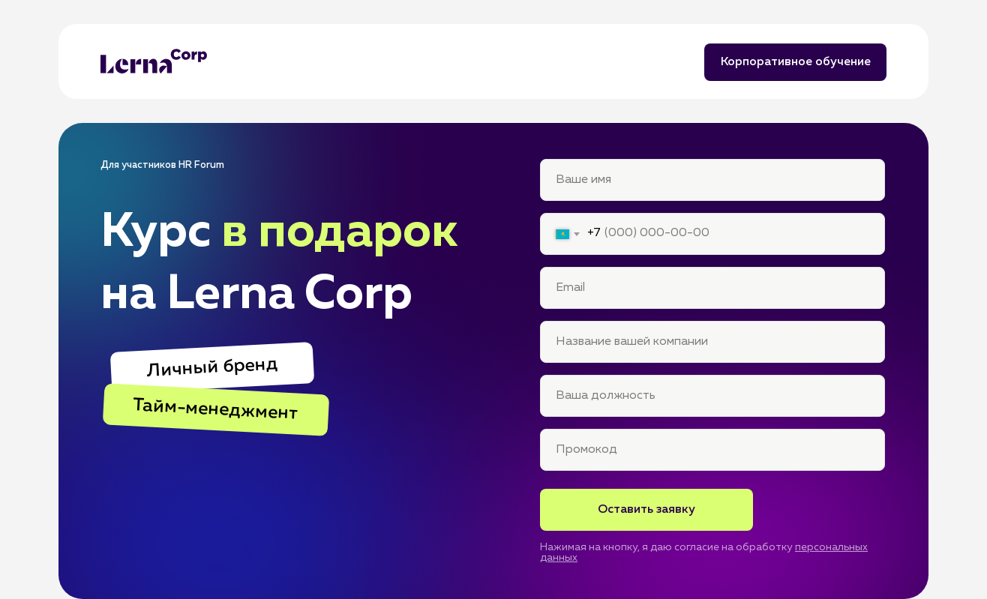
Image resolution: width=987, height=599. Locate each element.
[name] (712, 180)
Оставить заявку (646, 510)
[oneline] (712, 450)
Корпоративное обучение (796, 62)
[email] (712, 288)
